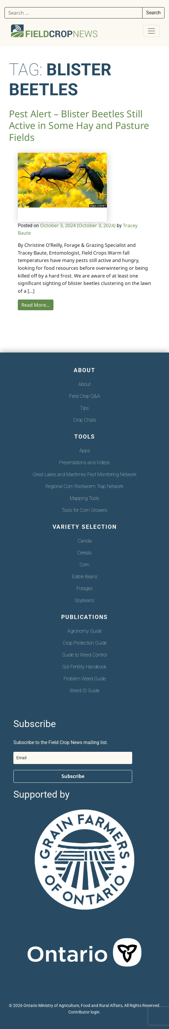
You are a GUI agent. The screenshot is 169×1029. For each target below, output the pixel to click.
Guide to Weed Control (84, 655)
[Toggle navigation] (151, 31)
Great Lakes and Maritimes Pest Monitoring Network (85, 474)
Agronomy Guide (84, 631)
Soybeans (84, 600)
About (84, 384)
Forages (85, 588)
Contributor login (83, 1012)
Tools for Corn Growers (85, 510)
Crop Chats (84, 420)
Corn (84, 564)
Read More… (35, 305)
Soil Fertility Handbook (84, 667)
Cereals (84, 553)
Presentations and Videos (84, 462)
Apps (84, 450)
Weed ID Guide (84, 690)
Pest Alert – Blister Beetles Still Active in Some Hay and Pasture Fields (79, 125)
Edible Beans (84, 576)
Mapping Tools (84, 498)
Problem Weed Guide (85, 679)
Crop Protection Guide (85, 643)
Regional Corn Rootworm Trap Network (84, 486)
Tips (84, 408)
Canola (84, 541)
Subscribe (72, 776)
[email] (72, 758)
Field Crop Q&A (84, 396)
